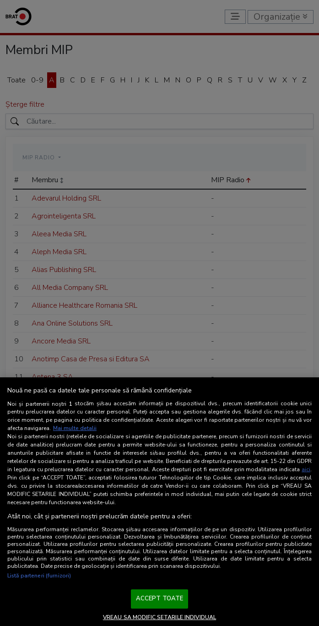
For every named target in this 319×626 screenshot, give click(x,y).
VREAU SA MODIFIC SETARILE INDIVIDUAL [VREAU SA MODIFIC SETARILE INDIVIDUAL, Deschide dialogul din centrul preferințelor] (159, 617)
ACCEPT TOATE (160, 598)
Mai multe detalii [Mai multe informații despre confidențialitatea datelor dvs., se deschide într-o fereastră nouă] (75, 428)
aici (306, 469)
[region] (159, 501)
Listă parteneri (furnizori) (39, 575)
